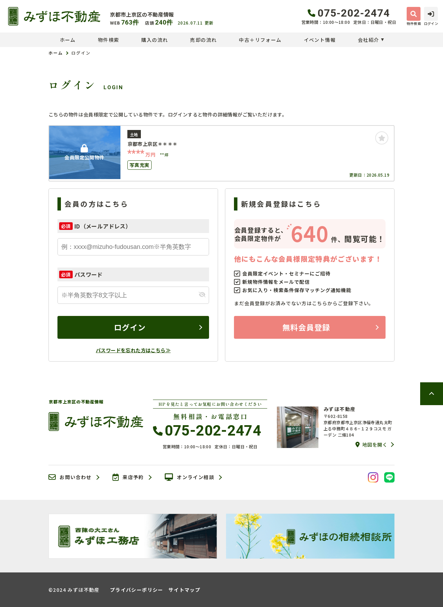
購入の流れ (154, 39)
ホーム (68, 39)
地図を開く (371, 444)
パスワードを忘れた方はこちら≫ (133, 350)
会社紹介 (368, 39)
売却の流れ (203, 39)
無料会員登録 (306, 327)
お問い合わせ (70, 477)
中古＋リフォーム (260, 39)
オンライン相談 (189, 477)
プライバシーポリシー (136, 589)
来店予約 (128, 477)
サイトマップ (184, 589)
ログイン (130, 327)
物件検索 (108, 39)
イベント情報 (320, 39)
